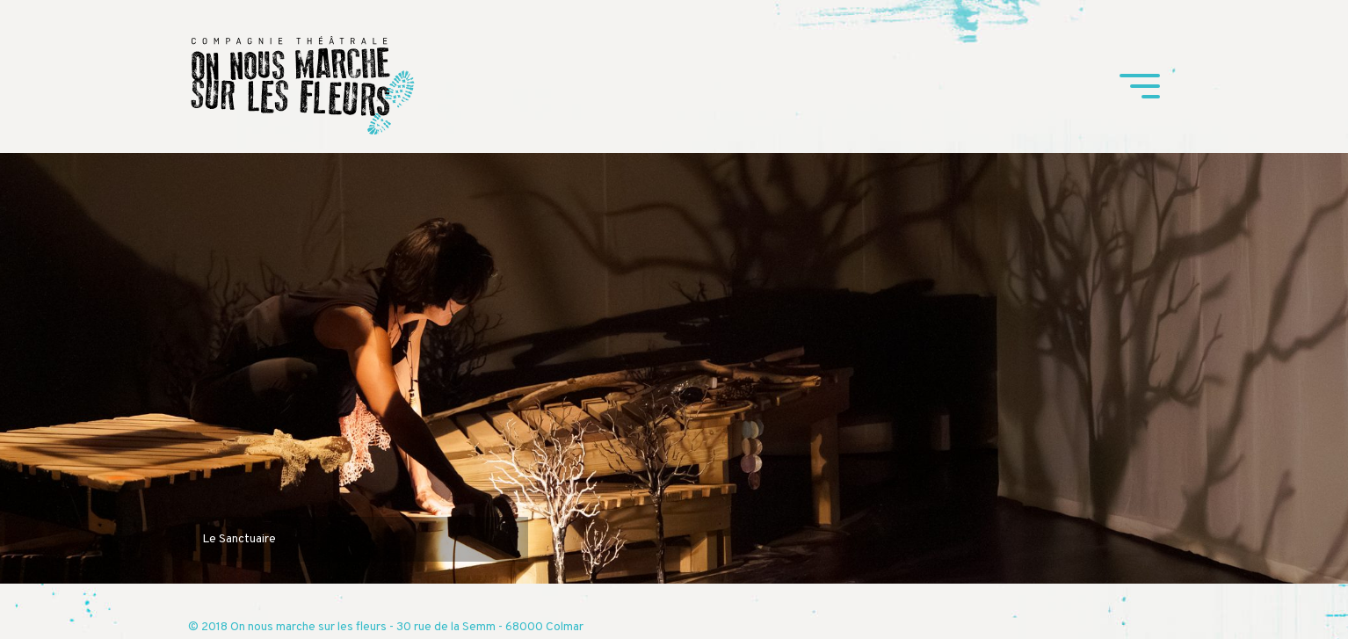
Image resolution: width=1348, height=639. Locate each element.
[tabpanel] (674, 368)
